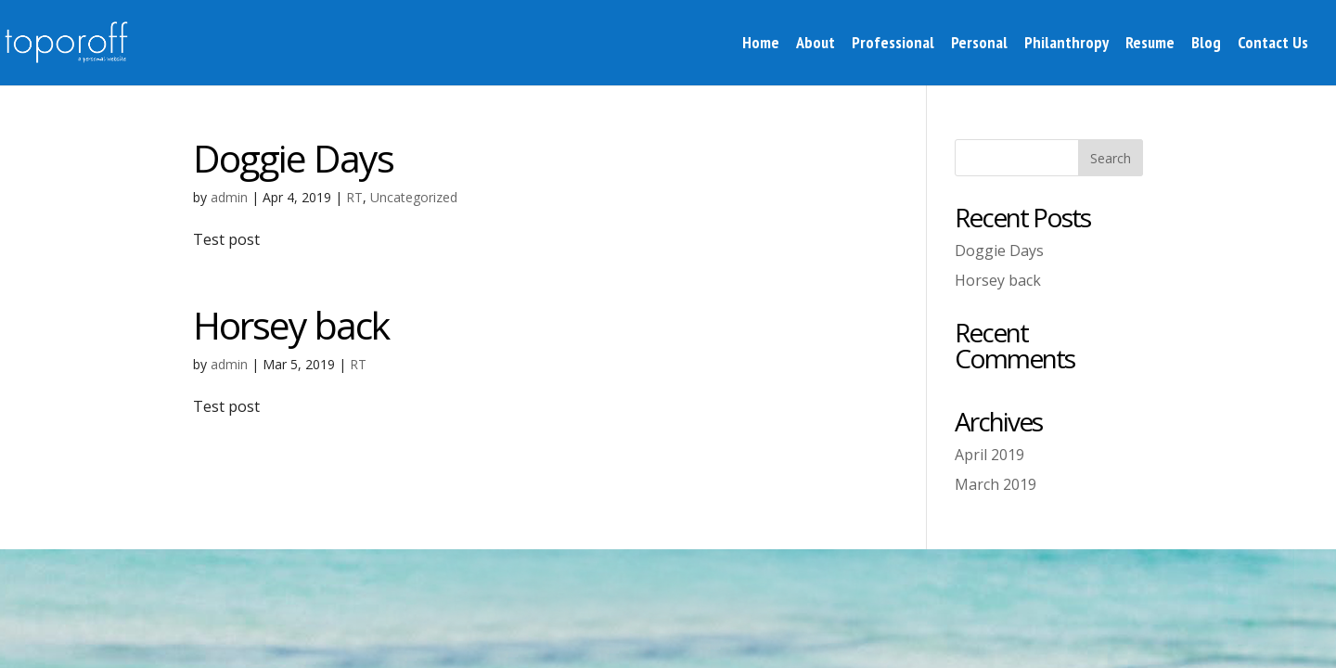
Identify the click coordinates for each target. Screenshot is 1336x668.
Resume (1150, 44)
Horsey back (291, 325)
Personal (979, 44)
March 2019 (995, 484)
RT (354, 197)
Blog (1206, 44)
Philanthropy (1066, 44)
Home (760, 44)
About (815, 44)
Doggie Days (293, 158)
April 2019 (989, 454)
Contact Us (1273, 44)
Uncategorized (413, 197)
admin (229, 197)
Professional (893, 44)
